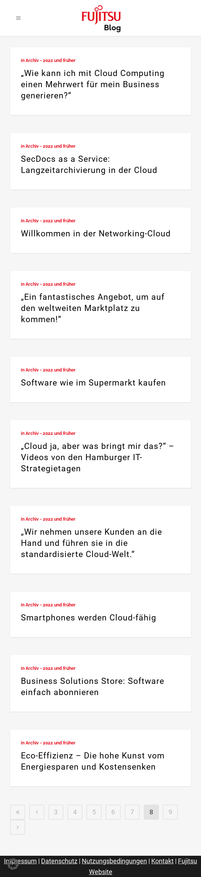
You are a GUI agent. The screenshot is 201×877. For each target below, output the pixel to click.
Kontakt (162, 861)
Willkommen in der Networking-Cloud (96, 234)
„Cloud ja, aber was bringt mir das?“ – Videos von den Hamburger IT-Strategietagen (97, 457)
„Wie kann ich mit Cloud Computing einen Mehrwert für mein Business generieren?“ (93, 84)
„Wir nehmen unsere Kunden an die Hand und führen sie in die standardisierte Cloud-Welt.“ (91, 543)
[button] (13, 864)
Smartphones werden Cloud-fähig (88, 618)
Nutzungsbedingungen (114, 861)
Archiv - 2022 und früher (51, 60)
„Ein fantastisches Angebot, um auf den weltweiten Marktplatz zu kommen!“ (93, 308)
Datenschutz (59, 861)
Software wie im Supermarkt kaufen (93, 383)
